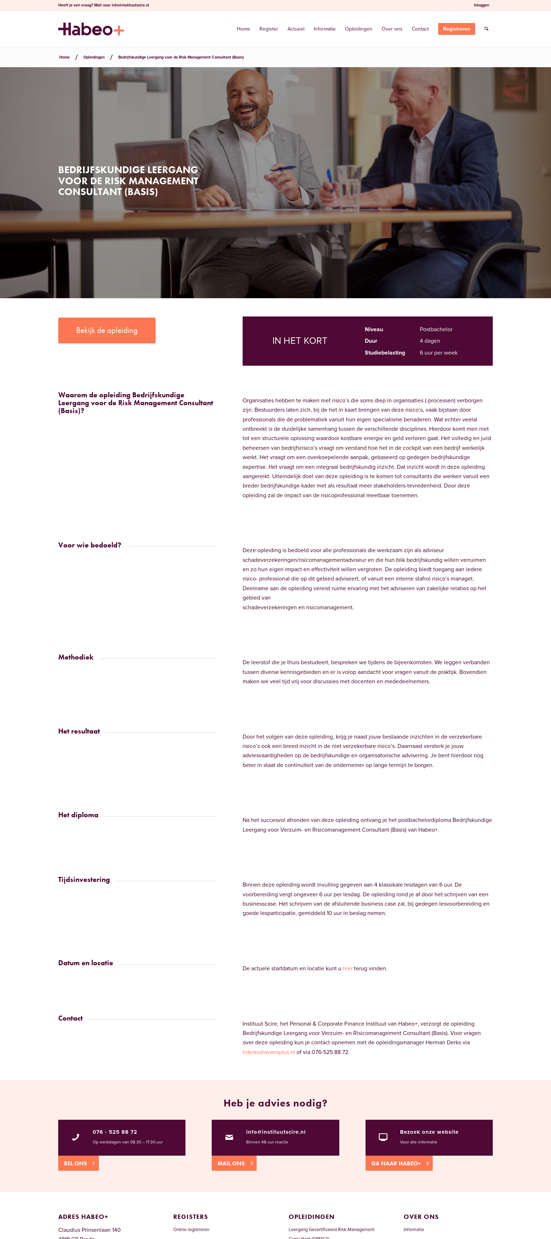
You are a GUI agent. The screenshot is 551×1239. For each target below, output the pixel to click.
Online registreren (191, 1230)
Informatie (414, 1230)
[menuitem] (481, 5)
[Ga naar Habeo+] (399, 1163)
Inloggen (481, 5)
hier (348, 968)
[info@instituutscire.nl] (229, 1137)
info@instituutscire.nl (130, 5)
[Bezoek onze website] (383, 1137)
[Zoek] (486, 29)
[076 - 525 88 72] (76, 1137)
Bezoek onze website (429, 1132)
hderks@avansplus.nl (269, 1052)
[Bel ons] (78, 1163)
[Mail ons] (234, 1163)
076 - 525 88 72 (115, 1132)
